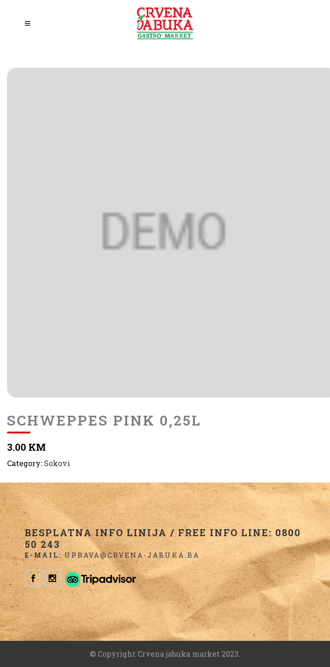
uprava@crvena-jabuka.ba (132, 555)
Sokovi (57, 463)
